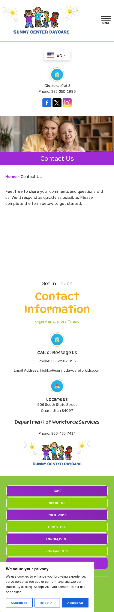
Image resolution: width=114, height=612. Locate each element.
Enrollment (57, 539)
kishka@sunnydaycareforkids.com (70, 370)
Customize (19, 602)
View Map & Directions (57, 322)
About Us (57, 503)
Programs (57, 515)
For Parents (57, 551)
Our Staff (57, 527)
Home (10, 176)
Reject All (47, 602)
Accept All (75, 602)
